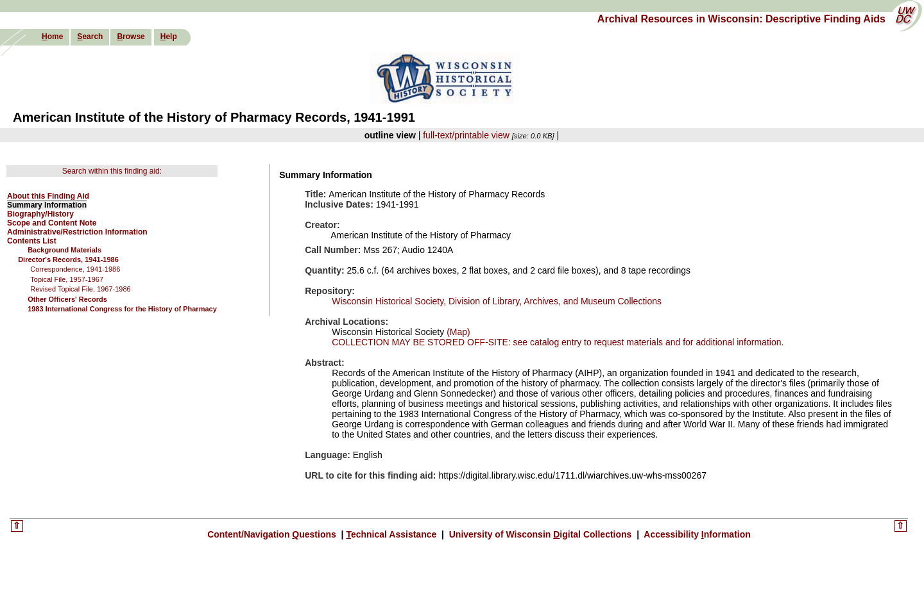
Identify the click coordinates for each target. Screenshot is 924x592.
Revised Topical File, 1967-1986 (80, 289)
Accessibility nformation (696, 534)
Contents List (31, 240)
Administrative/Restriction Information (77, 231)
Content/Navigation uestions (273, 534)
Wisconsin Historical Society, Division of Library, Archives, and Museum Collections (497, 301)
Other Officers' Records (67, 299)
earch (90, 36)
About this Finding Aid (48, 196)
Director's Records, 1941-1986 (68, 259)
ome (52, 36)
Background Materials (64, 250)
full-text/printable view (466, 135)
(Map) (457, 332)
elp (168, 36)
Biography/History (40, 214)
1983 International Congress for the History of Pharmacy (122, 309)
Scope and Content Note (51, 222)
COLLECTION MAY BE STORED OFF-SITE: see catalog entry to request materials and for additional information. (557, 342)
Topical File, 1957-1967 (66, 279)
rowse (130, 36)
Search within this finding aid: (112, 171)
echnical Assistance (392, 534)
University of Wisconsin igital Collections (540, 534)
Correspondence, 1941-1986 (75, 269)
